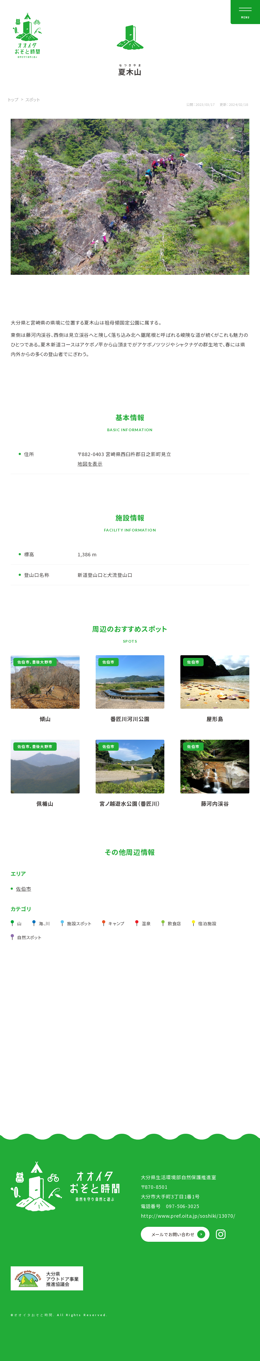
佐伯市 (23, 888)
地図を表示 (90, 463)
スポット (32, 99)
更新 (223, 104)
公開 (189, 104)
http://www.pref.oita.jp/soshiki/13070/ (188, 1215)
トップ (13, 99)
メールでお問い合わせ (173, 1234)
